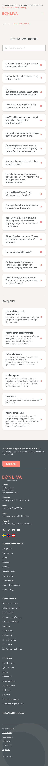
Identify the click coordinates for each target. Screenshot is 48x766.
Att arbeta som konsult (11, 608)
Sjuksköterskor (8, 668)
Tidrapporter (7, 644)
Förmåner (6, 626)
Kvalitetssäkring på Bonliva (12, 704)
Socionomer (7, 677)
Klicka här (11, 464)
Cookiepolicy (6, 741)
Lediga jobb (7, 549)
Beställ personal (8, 663)
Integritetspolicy (7, 737)
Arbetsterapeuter (9, 681)
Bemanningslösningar (10, 699)
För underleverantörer (11, 622)
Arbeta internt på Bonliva (12, 649)
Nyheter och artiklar (10, 604)
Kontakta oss (7, 631)
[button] (42, 14)
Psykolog (5, 567)
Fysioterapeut (7, 576)
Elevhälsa (6, 695)
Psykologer (6, 690)
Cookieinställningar (8, 729)
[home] (10, 14)
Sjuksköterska (7, 553)
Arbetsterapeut (8, 580)
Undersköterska (8, 571)
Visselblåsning (7, 733)
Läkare (5, 558)
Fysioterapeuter (8, 686)
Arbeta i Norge (8, 590)
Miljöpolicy (6, 750)
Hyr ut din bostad (9, 640)
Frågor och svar (8, 613)
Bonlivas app (7, 635)
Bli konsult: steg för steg (11, 617)
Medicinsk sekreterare (11, 585)
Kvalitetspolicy (7, 746)
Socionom (6, 562)
